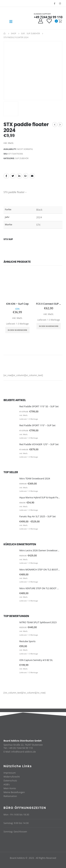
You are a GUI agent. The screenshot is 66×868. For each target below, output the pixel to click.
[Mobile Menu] (11, 22)
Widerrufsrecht (12, 776)
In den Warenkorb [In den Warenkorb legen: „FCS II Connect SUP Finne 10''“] (48, 326)
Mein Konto (10, 788)
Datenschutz (10, 780)
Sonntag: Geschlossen (15, 831)
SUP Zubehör (21, 158)
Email (32, 176)
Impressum (10, 772)
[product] (17, 286)
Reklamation (10, 796)
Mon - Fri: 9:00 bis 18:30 (16, 814)
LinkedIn (19, 176)
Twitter (13, 176)
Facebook (6, 176)
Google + (26, 176)
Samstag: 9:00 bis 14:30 (16, 823)
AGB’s (7, 784)
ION (17, 308)
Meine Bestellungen (14, 792)
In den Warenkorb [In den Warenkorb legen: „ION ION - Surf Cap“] (17, 330)
